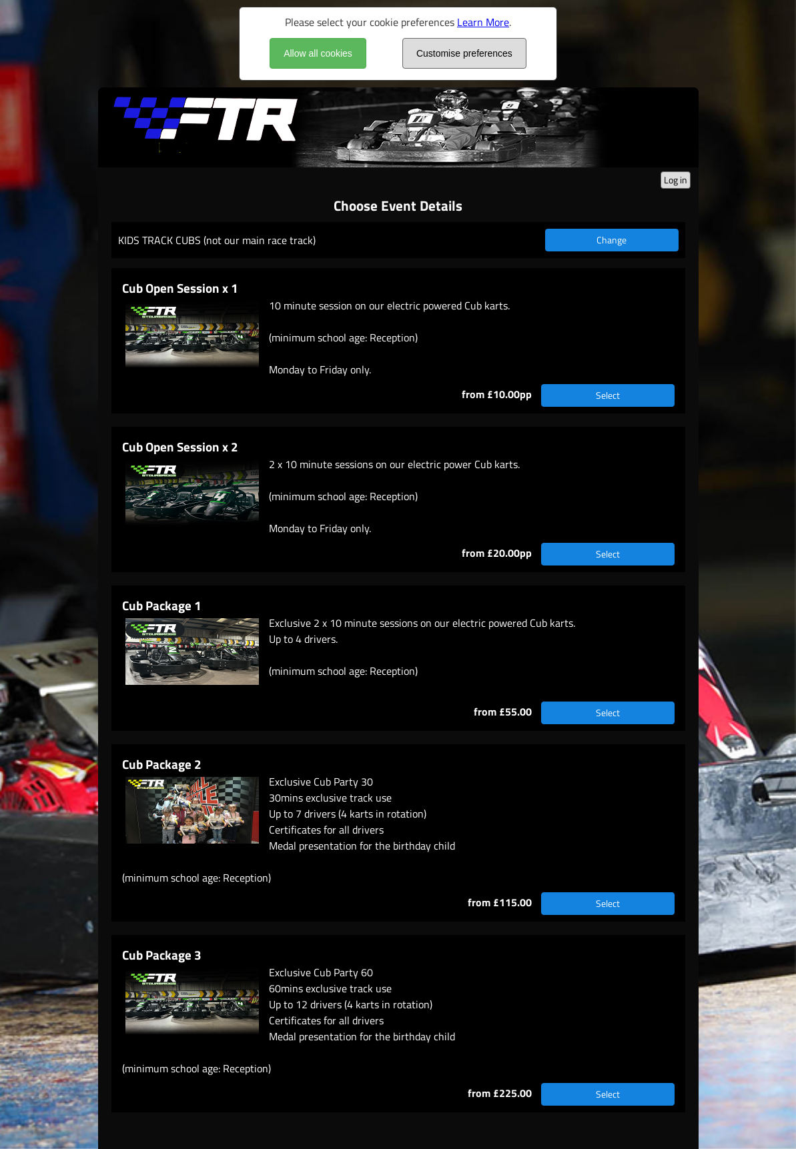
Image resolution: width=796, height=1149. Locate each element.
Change (611, 240)
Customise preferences (464, 53)
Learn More (483, 22)
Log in (675, 180)
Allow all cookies (318, 53)
